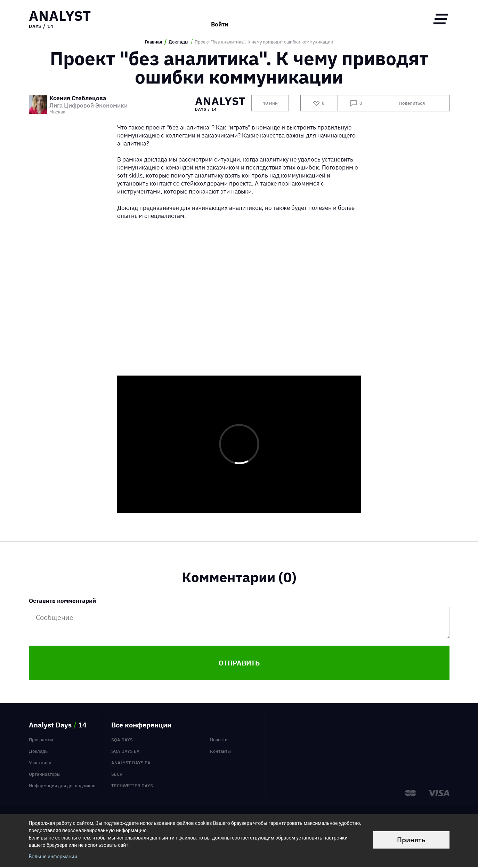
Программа (41, 739)
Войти (219, 19)
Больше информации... (55, 856)
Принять (411, 839)
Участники (40, 762)
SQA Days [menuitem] (122, 739)
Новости (219, 739)
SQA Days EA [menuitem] (125, 751)
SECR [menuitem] (117, 774)
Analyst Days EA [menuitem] (131, 762)
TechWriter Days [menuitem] (132, 785)
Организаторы (44, 774)
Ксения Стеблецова (77, 98)
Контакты (220, 751)
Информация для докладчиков (62, 785)
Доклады (178, 42)
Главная (153, 42)
